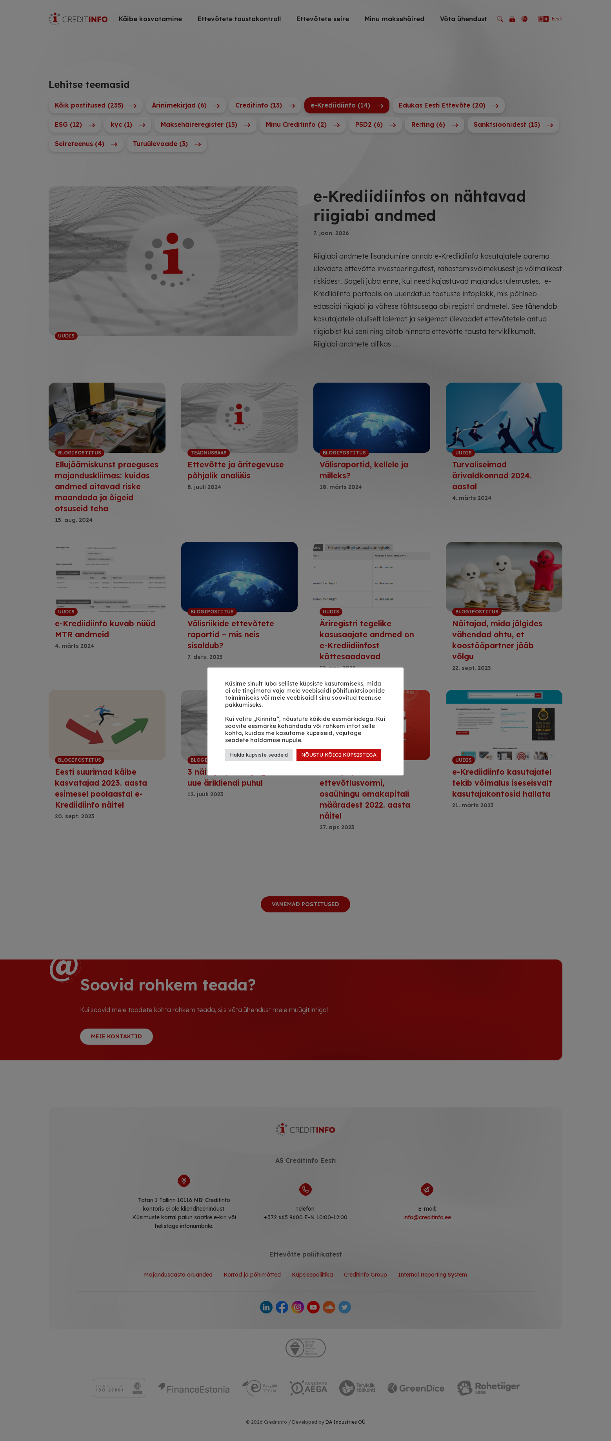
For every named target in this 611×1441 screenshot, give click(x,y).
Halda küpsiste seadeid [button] (259, 755)
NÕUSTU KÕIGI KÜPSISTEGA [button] (338, 755)
